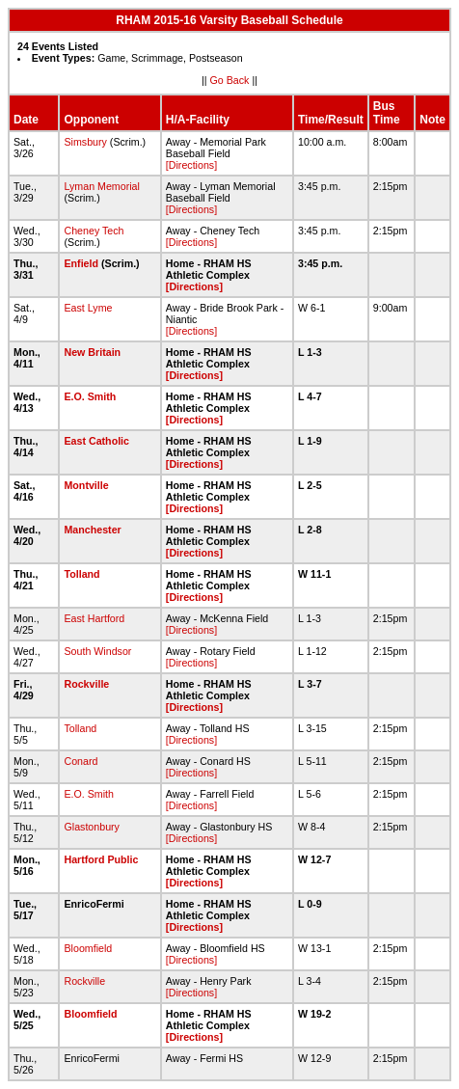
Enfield (81, 263)
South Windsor (97, 651)
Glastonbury (91, 826)
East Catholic (96, 441)
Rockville (86, 684)
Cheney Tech (93, 230)
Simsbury (85, 142)
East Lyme (88, 307)
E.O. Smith (90, 396)
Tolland (81, 574)
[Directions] (191, 165)
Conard (80, 761)
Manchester (92, 529)
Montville (86, 485)
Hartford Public (101, 859)
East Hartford (94, 618)
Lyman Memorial (101, 186)
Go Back (230, 80)
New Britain (92, 352)
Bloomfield (88, 948)
